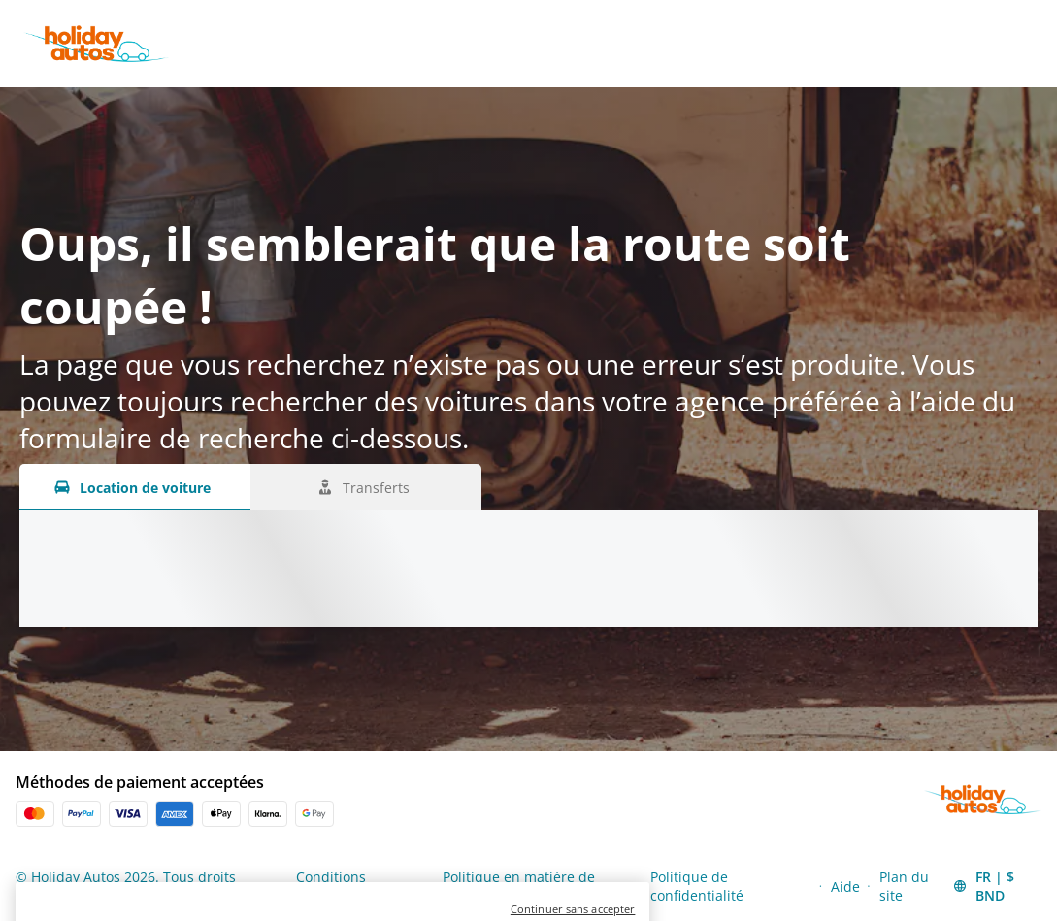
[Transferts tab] (365, 487)
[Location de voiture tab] (134, 487)
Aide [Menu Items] (845, 886)
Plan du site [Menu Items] (904, 886)
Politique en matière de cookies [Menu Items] (519, 886)
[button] (995, 886)
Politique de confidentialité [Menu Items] (696, 886)
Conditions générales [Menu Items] (331, 886)
